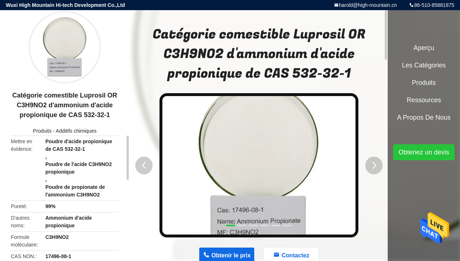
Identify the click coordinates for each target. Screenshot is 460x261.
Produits (42, 131)
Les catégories (424, 65)
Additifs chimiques (76, 131)
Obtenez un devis (424, 152)
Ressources (423, 100)
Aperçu (423, 47)
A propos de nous (424, 117)
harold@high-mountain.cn (368, 5)
